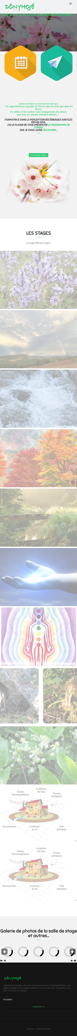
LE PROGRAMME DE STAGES (52, 126)
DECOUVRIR (49, 130)
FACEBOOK (30, 1029)
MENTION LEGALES (43, 1029)
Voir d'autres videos (38, 155)
